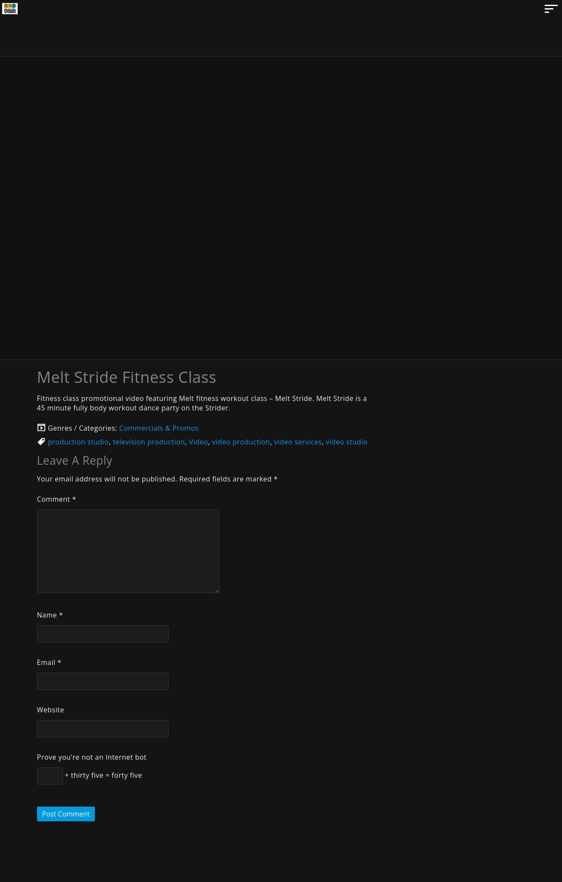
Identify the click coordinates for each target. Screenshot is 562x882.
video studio (347, 442)
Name (50, 615)
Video (198, 442)
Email (49, 662)
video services (298, 442)
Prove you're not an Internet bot (92, 757)
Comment (56, 499)
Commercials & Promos (159, 428)
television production (149, 442)
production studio (78, 442)
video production (241, 442)
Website (50, 709)
